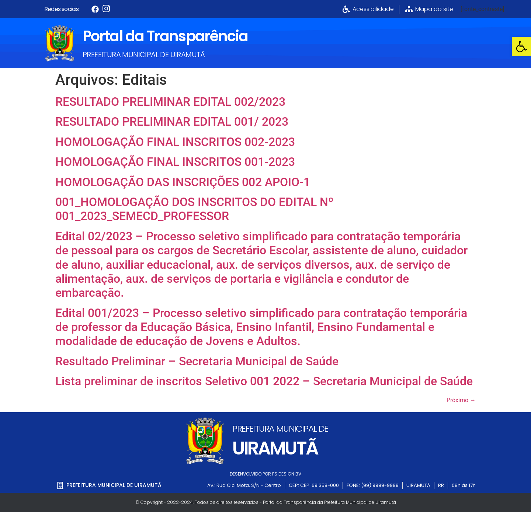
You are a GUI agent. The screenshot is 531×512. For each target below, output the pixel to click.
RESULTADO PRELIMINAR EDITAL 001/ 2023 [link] (171, 122)
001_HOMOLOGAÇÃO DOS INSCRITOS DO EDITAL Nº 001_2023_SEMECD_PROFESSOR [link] (194, 209)
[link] (521, 46)
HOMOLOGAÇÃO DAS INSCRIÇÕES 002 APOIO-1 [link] (182, 182)
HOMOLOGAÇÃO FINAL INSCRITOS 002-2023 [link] (175, 142)
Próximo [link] (461, 400)
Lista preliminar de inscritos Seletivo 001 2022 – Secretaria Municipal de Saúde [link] (264, 381)
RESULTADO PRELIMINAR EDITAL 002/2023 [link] (170, 102)
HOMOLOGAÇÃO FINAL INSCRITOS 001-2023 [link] (175, 162)
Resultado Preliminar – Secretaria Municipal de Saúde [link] (197, 361)
